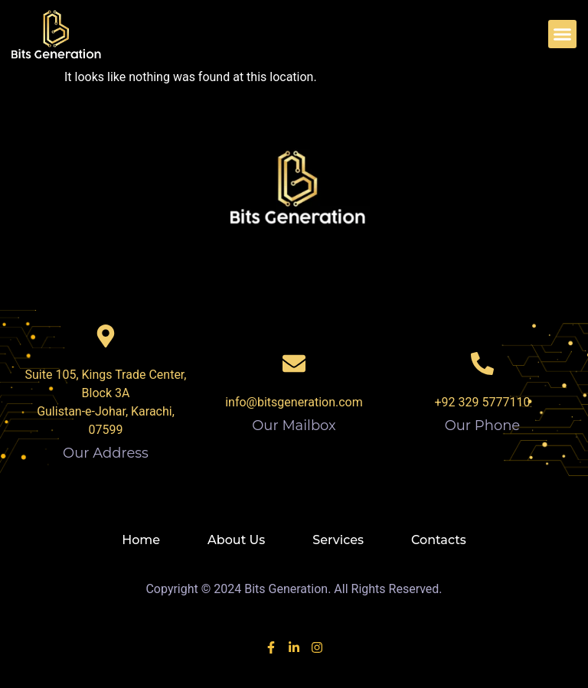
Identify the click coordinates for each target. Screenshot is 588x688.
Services (338, 540)
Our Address (106, 453)
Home (141, 540)
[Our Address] (105, 335)
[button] (562, 34)
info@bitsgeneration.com (294, 402)
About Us (236, 540)
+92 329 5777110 (483, 402)
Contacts (438, 540)
